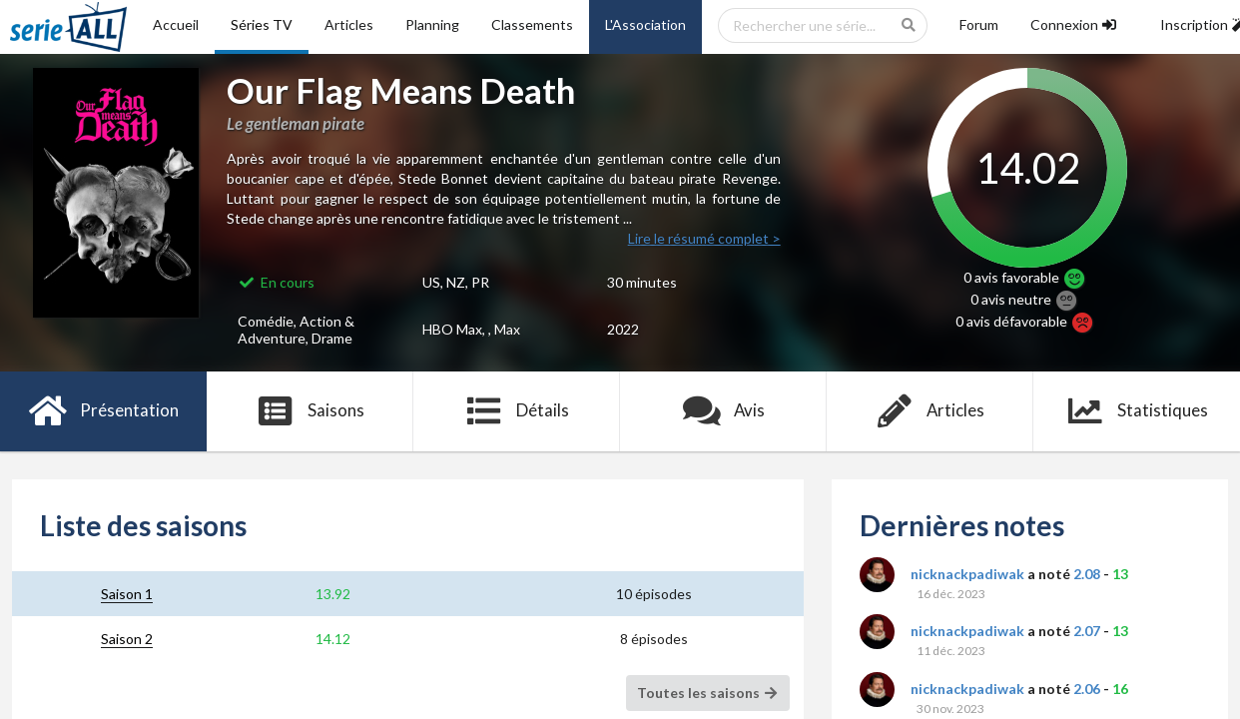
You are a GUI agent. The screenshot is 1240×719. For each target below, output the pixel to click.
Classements (532, 24)
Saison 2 (127, 638)
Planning (432, 24)
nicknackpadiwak (967, 573)
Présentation (103, 411)
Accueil (176, 24)
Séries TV (262, 24)
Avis (723, 411)
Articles (348, 24)
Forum (978, 24)
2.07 (1086, 630)
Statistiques (1136, 411)
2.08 (1086, 573)
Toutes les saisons (708, 692)
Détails (516, 411)
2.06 (1086, 688)
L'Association (645, 24)
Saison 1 (127, 593)
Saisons (310, 411)
